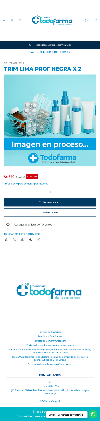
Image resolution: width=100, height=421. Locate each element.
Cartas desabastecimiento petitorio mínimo (50, 364)
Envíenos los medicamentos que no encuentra (50, 345)
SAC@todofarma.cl (50, 399)
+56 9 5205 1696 (50, 384)
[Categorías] (12, 20)
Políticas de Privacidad (50, 331)
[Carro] (96, 20)
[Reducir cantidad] (7, 192)
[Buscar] (20, 20)
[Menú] (4, 20)
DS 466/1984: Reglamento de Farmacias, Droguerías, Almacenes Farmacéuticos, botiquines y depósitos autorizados (50, 351)
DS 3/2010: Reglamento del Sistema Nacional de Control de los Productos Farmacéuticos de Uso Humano (50, 358)
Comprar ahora (50, 212)
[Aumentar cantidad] (93, 192)
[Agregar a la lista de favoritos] (28, 224)
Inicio (32, 52)
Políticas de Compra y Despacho (50, 340)
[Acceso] (86, 20)
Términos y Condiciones (50, 336)
